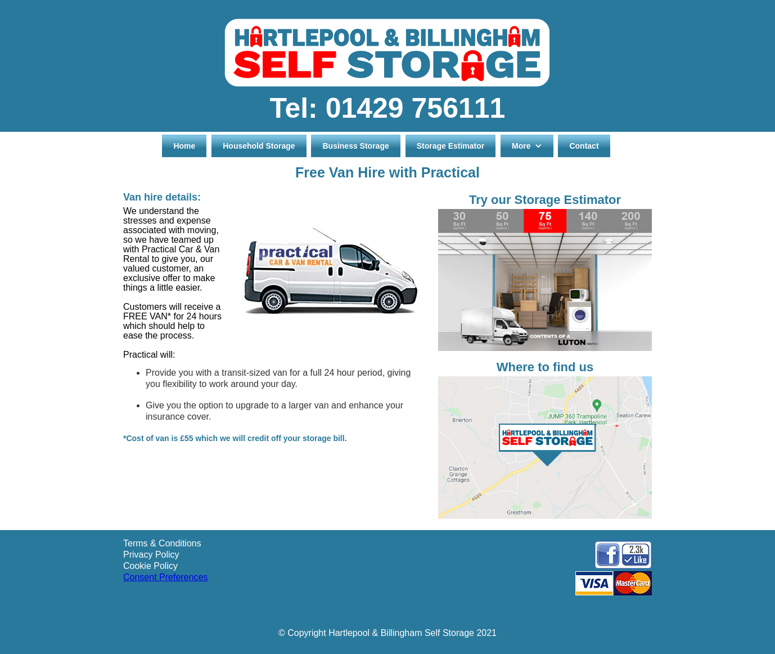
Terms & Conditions (162, 543)
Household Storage (259, 145)
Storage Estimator (451, 145)
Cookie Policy (150, 566)
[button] (527, 146)
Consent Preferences (165, 577)
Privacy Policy (151, 554)
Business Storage (355, 145)
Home (184, 145)
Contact (583, 145)
